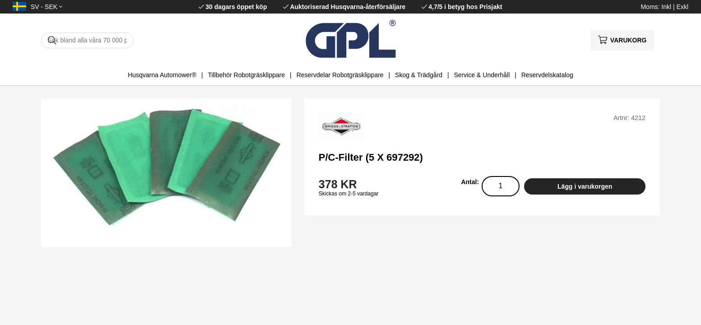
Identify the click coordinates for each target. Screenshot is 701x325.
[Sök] (87, 40)
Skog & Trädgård (418, 75)
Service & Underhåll (482, 75)
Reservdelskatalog (547, 75)
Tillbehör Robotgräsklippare (246, 75)
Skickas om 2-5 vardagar (349, 193)
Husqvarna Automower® (162, 75)
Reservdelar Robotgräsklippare (340, 75)
